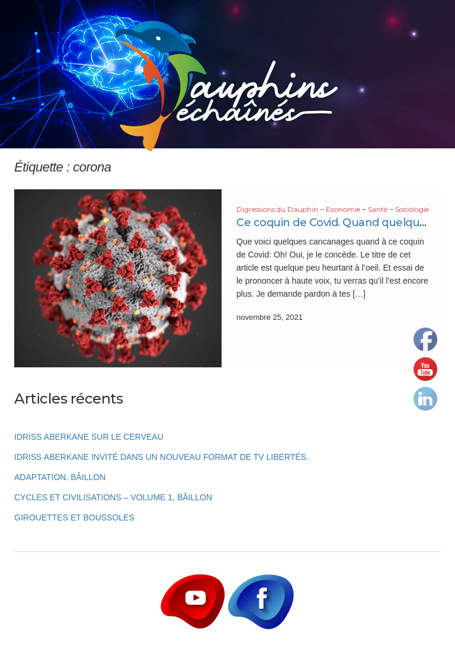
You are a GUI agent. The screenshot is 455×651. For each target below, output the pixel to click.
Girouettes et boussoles (74, 517)
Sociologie (412, 209)
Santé (377, 209)
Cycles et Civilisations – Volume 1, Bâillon (113, 497)
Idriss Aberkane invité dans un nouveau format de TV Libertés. (161, 457)
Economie (343, 209)
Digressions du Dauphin (277, 209)
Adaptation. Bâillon (59, 477)
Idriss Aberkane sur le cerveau (89, 437)
